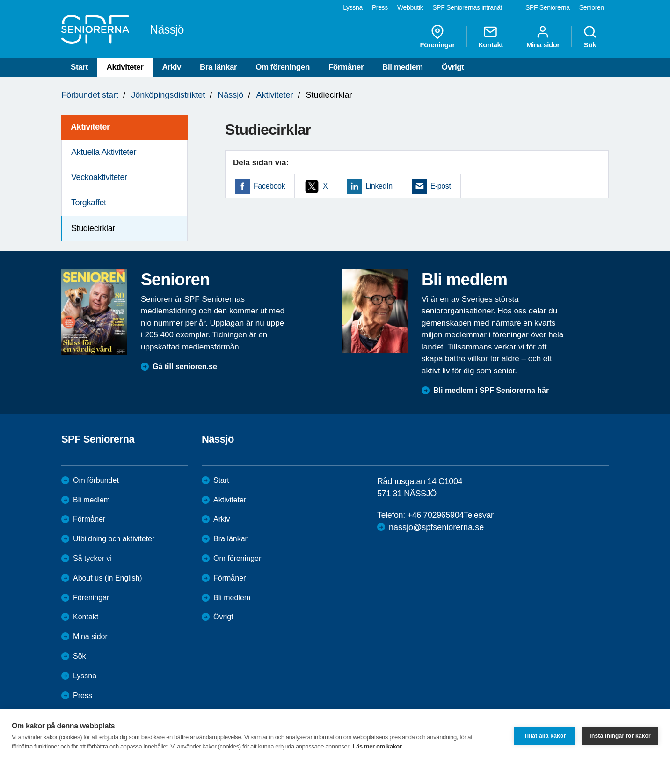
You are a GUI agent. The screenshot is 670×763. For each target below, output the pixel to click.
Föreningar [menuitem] (437, 36)
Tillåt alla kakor (545, 736)
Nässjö (230, 95)
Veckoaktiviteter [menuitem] (99, 177)
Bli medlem (402, 67)
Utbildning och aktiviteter (113, 539)
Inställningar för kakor (620, 736)
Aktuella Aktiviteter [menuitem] (103, 152)
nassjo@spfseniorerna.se (436, 527)
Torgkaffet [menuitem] (88, 202)
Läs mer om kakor (377, 746)
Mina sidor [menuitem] (543, 36)
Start (79, 67)
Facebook (269, 186)
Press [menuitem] (380, 7)
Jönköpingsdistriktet (168, 95)
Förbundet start (89, 95)
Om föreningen (282, 67)
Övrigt (453, 67)
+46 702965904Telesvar (450, 515)
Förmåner (346, 67)
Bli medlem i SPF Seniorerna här (491, 390)
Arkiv (171, 67)
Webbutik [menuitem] (410, 7)
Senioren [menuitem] (591, 7)
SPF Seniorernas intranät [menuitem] (467, 7)
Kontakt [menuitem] (490, 36)
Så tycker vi (92, 558)
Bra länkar (218, 67)
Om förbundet (96, 480)
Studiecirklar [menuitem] (93, 228)
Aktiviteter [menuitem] (90, 126)
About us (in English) (107, 578)
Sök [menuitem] (590, 36)
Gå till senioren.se (185, 367)
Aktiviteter (125, 67)
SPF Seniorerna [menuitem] (547, 7)
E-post (440, 186)
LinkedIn (378, 186)
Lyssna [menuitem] (353, 7)
